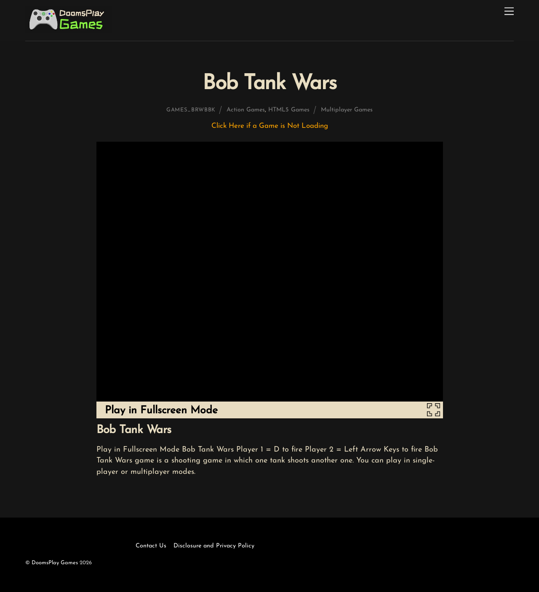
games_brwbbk (191, 110)
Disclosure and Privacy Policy (213, 546)
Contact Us (151, 546)
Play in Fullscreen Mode (161, 410)
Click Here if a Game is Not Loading (269, 126)
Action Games (246, 110)
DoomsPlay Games (55, 563)
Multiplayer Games (347, 110)
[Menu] (509, 11)
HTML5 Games (289, 110)
